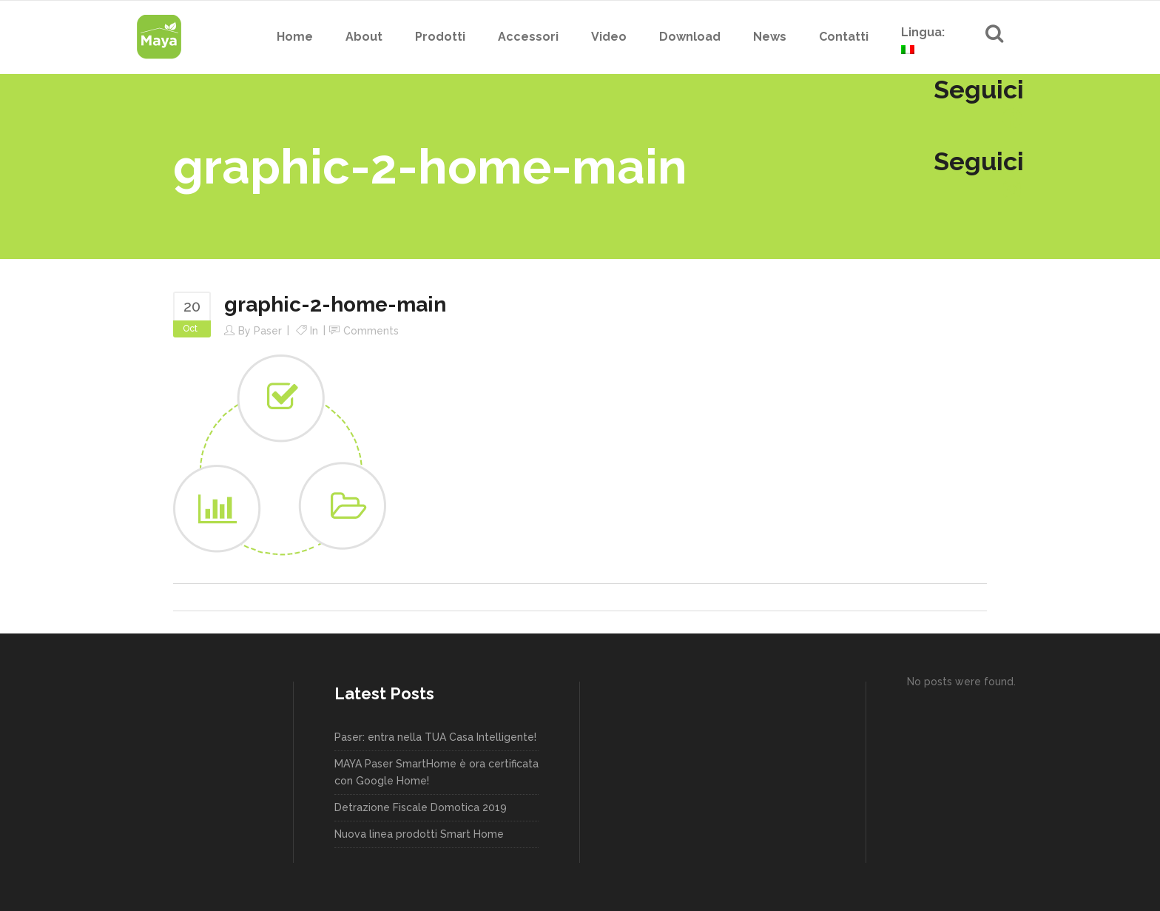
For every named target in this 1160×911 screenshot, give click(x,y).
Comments (371, 331)
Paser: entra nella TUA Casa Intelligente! (435, 737)
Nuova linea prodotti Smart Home (419, 834)
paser (268, 331)
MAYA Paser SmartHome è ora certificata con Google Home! (436, 772)
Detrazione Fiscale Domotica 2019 (420, 807)
